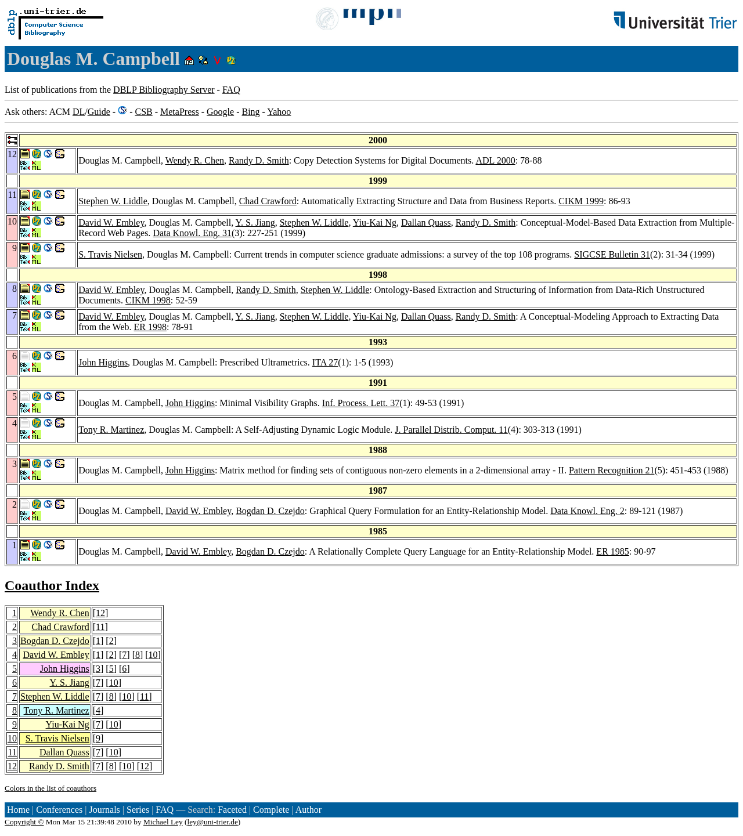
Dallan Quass (426, 222)
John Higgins (103, 362)
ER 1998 (150, 327)
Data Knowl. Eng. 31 (192, 233)
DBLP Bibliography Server (164, 90)
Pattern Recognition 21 (612, 470)
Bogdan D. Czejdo (270, 511)
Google (220, 112)
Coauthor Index (52, 585)
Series (138, 810)
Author (308, 810)
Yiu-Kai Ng (374, 222)
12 (100, 613)
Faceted (232, 810)
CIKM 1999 (581, 201)
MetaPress (179, 112)
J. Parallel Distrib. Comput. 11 (451, 430)
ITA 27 (325, 362)
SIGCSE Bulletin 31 (612, 254)
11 (100, 627)
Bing (250, 112)
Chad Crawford (268, 201)
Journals (104, 810)
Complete (271, 810)
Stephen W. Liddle (112, 201)
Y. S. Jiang (255, 222)
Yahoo (279, 112)
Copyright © (24, 821)
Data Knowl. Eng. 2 (587, 511)
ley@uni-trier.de (212, 821)
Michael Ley (163, 821)
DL (79, 112)
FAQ (231, 90)
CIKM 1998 (148, 300)
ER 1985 (612, 551)
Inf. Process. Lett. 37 (360, 403)
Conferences (59, 810)
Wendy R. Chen (194, 160)
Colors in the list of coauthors (50, 788)
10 (153, 655)
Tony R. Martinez (111, 430)
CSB (143, 112)
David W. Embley (111, 222)
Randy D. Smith (259, 160)
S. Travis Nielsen (110, 254)
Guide (99, 112)
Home (18, 810)
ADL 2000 (495, 160)
